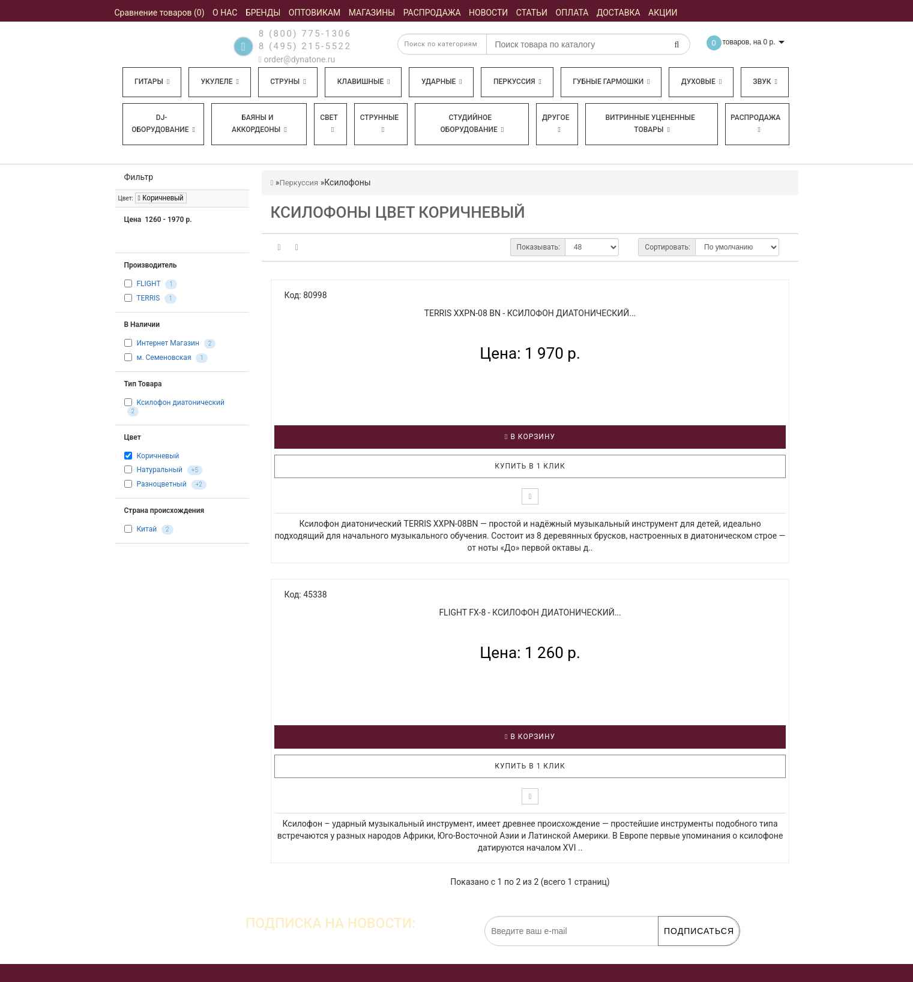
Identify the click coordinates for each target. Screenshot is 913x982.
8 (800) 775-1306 (305, 33)
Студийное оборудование (472, 123)
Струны (288, 81)
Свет (329, 123)
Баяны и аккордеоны (259, 123)
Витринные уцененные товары (650, 123)
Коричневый (161, 198)
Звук (765, 81)
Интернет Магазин (167, 343)
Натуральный (159, 470)
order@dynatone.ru (297, 59)
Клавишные (363, 81)
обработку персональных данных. (682, 952)
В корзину (530, 437)
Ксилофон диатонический (180, 402)
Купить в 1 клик (530, 466)
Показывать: (538, 247)
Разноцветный (161, 484)
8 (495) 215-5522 (305, 46)
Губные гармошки (611, 81)
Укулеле (219, 81)
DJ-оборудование (163, 123)
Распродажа (755, 123)
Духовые (701, 81)
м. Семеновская (163, 357)
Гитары (151, 81)
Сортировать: (667, 247)
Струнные (379, 123)
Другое (556, 123)
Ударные (441, 81)
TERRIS (148, 298)
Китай (146, 529)
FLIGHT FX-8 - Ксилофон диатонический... (530, 612)
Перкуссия (517, 81)
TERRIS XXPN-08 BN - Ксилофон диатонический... (530, 313)
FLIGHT (148, 284)
